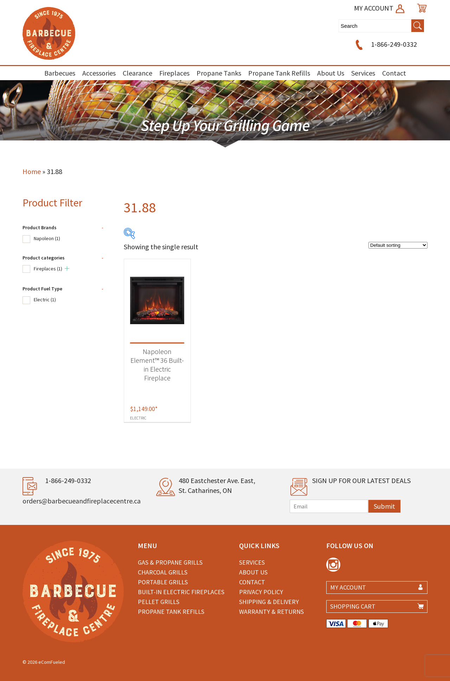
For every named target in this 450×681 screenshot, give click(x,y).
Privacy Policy (261, 592)
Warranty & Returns (271, 612)
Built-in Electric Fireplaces (181, 592)
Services (363, 73)
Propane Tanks (219, 73)
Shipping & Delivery (269, 602)
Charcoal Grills (162, 572)
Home (31, 171)
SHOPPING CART (352, 606)
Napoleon (47, 238)
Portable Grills (163, 582)
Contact (394, 73)
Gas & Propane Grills (170, 562)
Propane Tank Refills (279, 73)
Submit (384, 506)
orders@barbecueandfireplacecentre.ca (81, 500)
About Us (330, 73)
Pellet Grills (158, 602)
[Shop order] (398, 245)
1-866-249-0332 (385, 44)
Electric (45, 299)
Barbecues (59, 73)
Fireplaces (174, 73)
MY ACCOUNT (380, 8)
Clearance (137, 73)
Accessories (99, 73)
